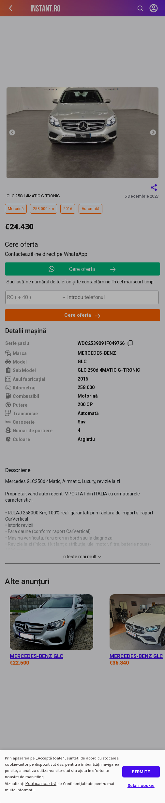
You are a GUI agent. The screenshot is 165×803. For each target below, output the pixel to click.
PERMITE (141, 771)
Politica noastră (40, 783)
